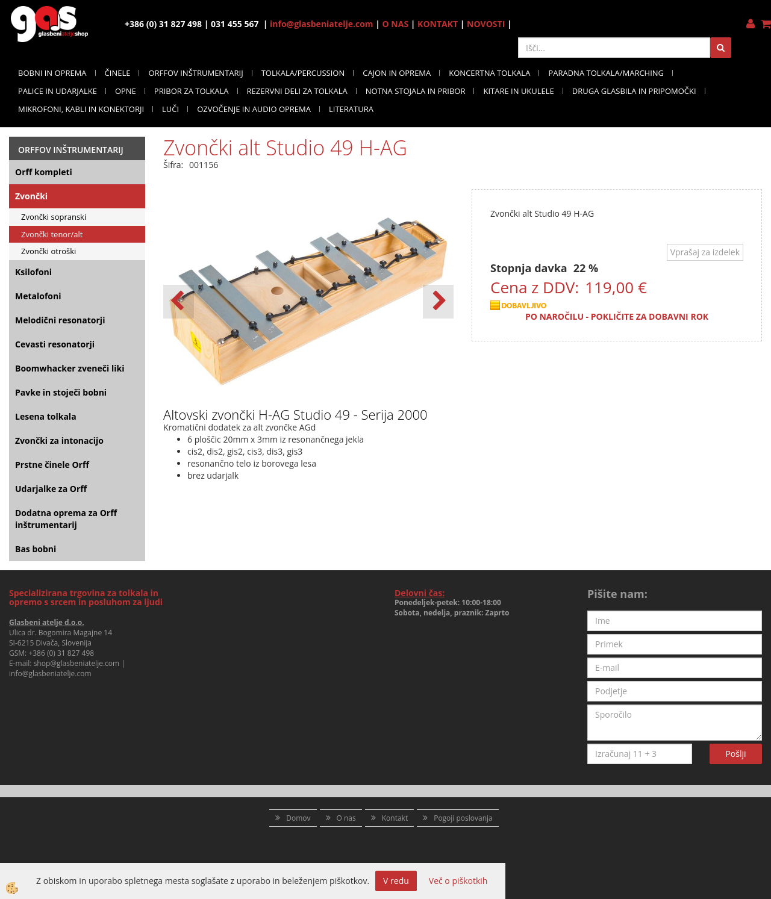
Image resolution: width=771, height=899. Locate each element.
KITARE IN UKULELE (518, 91)
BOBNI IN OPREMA (52, 72)
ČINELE (118, 72)
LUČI (170, 109)
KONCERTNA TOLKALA (489, 72)
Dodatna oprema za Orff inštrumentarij (66, 518)
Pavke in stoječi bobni (61, 392)
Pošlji (735, 753)
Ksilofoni (33, 272)
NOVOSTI (486, 24)
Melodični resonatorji (60, 320)
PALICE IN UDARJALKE (57, 91)
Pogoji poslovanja (463, 818)
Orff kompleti (43, 172)
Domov (298, 818)
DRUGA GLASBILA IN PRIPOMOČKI (634, 91)
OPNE (125, 91)
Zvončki (31, 196)
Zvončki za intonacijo (59, 440)
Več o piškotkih (458, 880)
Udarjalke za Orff (51, 488)
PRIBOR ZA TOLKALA (191, 91)
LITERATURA (351, 109)
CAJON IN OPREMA (397, 72)
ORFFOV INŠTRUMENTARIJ (195, 72)
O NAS (395, 24)
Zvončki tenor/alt (52, 234)
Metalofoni (38, 296)
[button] (438, 302)
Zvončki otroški (48, 251)
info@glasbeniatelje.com (321, 24)
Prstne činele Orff (52, 464)
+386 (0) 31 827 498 (61, 653)
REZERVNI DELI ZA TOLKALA (297, 91)
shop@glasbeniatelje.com (77, 663)
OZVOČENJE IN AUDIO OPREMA (254, 109)
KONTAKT (437, 24)
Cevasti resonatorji (55, 344)
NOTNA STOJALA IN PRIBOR (416, 91)
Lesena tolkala (45, 416)
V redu (396, 880)
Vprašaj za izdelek (705, 252)
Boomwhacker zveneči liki (69, 368)
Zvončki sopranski (53, 216)
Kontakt (395, 818)
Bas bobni (35, 549)
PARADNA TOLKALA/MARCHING (606, 72)
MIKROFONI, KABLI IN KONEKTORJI (81, 109)
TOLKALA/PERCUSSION (303, 72)
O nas (346, 818)
